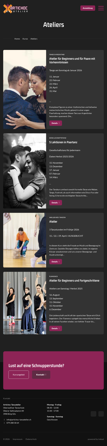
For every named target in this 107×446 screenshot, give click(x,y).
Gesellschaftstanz (58, 138)
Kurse (25, 39)
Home (17, 39)
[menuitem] (17, 439)
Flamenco (53, 277)
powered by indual (96, 439)
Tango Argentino (57, 54)
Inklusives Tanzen (57, 218)
